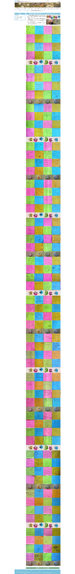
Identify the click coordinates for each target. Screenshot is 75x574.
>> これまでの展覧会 (25, 10)
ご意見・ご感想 (18, 570)
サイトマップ (26, 570)
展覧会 (17, 15)
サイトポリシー (38, 570)
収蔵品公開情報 (18, 17)
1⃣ (26, 25)
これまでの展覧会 (19, 16)
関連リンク (32, 570)
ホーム (16, 10)
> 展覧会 (19, 10)
